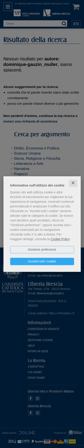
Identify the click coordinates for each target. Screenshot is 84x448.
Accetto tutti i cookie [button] (42, 261)
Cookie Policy (60, 239)
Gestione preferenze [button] (42, 249)
